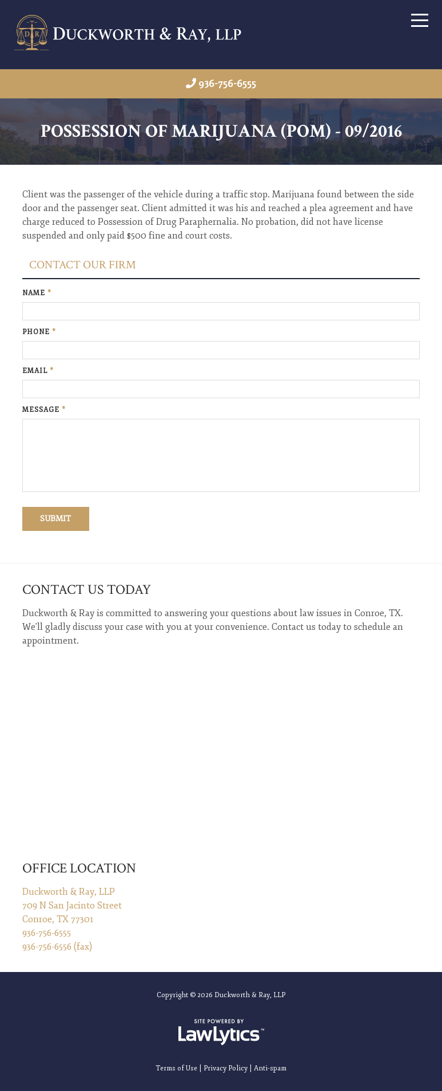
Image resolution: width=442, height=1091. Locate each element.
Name (36, 293)
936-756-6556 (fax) (57, 945)
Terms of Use (176, 1067)
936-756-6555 (227, 83)
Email (38, 371)
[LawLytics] (221, 1031)
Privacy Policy (226, 1067)
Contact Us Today (86, 589)
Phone (39, 332)
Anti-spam (270, 1067)
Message (44, 410)
